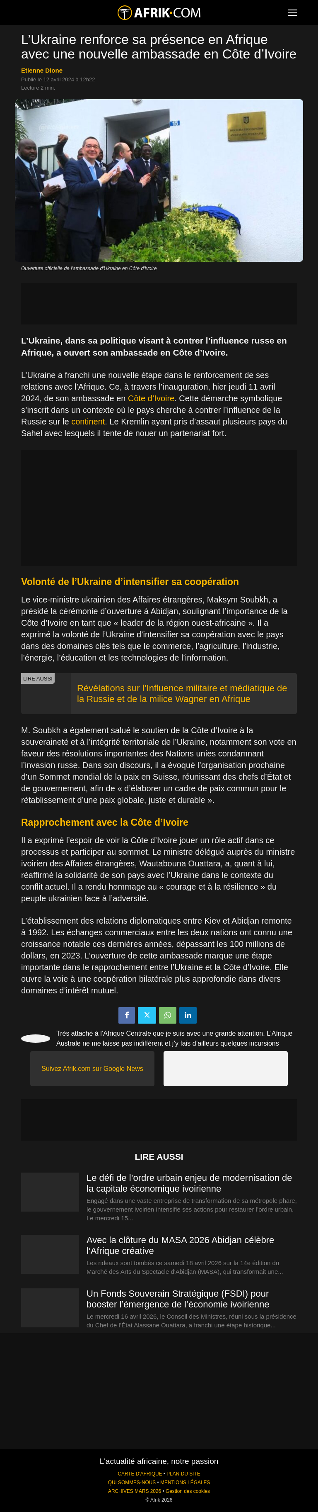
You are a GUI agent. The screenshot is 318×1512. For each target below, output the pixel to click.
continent (88, 421)
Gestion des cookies (188, 1491)
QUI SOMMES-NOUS (132, 1482)
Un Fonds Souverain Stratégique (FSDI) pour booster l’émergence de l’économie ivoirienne (178, 1299)
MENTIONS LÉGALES (185, 1482)
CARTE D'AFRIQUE (140, 1474)
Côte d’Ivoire (151, 398)
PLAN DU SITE (183, 1474)
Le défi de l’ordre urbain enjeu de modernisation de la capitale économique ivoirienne (189, 1183)
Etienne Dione (42, 70)
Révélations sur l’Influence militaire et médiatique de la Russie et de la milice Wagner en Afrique (182, 693)
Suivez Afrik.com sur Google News (92, 1068)
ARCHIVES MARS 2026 (134, 1491)
